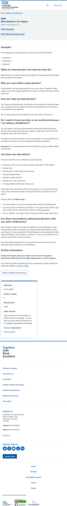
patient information (15, 323)
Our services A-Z (8, 374)
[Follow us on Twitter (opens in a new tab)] (5, 448)
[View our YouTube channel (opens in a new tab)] (14, 448)
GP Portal (33, 472)
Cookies (33, 488)
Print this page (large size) (13, 34)
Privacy (33, 483)
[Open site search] (48, 5)
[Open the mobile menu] (58, 5)
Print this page (7, 29)
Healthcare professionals (11, 390)
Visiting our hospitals (10, 368)
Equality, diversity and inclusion (13, 385)
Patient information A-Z (14, 13)
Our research (7, 379)
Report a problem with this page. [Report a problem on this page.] (14, 273)
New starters (7, 401)
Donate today (10, 456)
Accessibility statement (33, 477)
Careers (33, 466)
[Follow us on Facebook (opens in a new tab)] (9, 448)
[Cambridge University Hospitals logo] (10, 5)
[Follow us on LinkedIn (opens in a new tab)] (23, 448)
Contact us (6, 435)
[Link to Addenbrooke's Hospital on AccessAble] (33, 503)
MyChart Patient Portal (10, 396)
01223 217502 (23, 266)
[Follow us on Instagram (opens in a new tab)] (18, 448)
